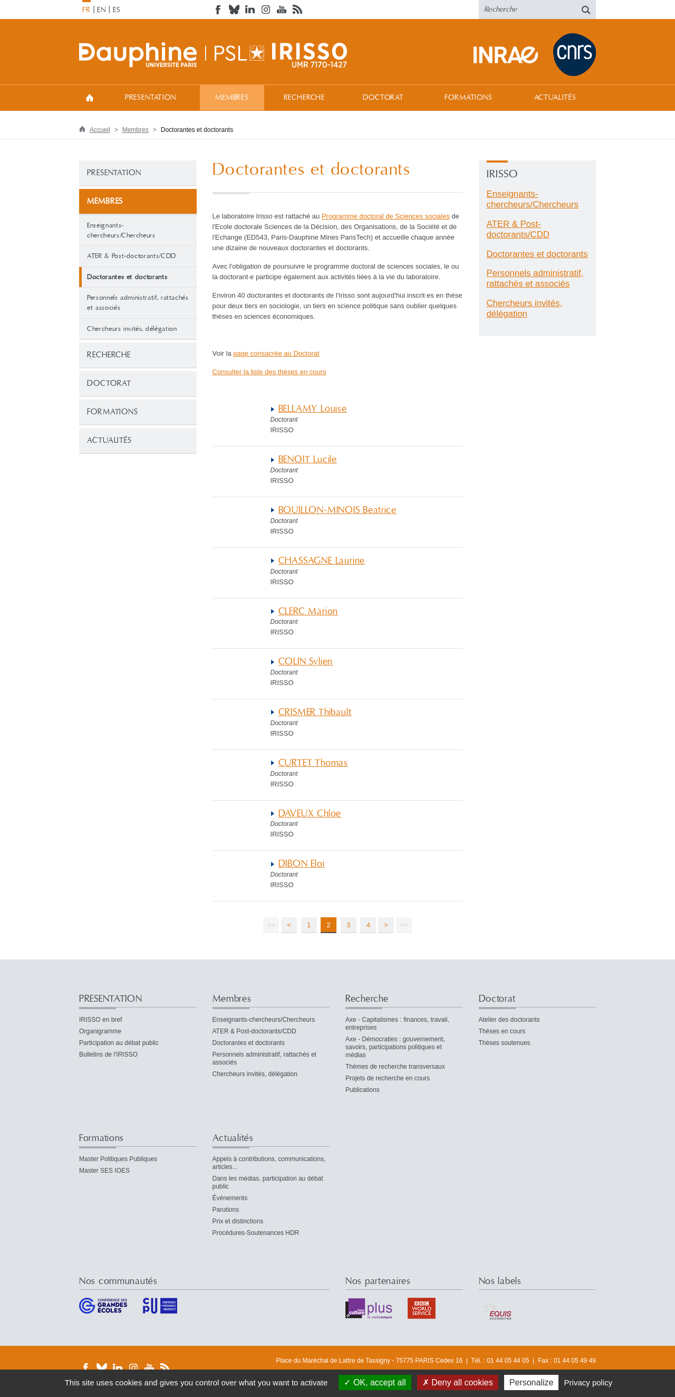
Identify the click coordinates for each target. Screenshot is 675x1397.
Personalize (531, 1382)
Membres (232, 97)
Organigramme (100, 1031)
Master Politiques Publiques (118, 1159)
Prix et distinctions (238, 1221)
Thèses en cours (502, 1031)
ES (117, 10)
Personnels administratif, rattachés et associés (138, 302)
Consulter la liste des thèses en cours (269, 372)
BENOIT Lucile (308, 459)
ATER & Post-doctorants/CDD (131, 256)
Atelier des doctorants (509, 1019)
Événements (230, 1198)
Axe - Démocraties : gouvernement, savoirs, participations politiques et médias (395, 1047)
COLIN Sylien (305, 661)
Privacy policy (588, 1382)
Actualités (555, 97)
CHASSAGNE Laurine (321, 561)
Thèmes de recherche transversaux (395, 1066)
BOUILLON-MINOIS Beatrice (337, 510)
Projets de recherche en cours (387, 1078)
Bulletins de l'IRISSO (108, 1054)
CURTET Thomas (313, 763)
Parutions (226, 1209)
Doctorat (383, 97)
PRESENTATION (150, 97)
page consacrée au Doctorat (276, 353)
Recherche (304, 97)
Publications (362, 1090)
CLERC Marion (308, 611)
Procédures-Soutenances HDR (256, 1233)
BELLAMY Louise (312, 409)
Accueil (89, 97)
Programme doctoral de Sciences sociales (386, 216)
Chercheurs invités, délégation (132, 329)
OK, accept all (375, 1382)
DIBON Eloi (301, 864)
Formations (468, 97)
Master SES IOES (104, 1170)
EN (101, 10)
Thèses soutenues (505, 1043)
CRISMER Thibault (315, 712)
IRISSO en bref (100, 1019)
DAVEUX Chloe (310, 813)
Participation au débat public (119, 1043)
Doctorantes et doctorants (537, 254)
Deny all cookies (457, 1382)
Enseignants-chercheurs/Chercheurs (121, 230)
